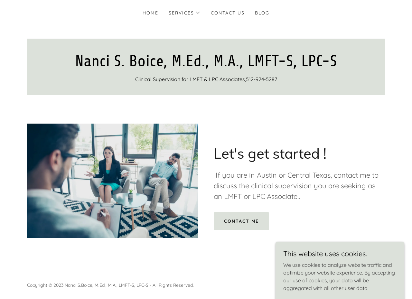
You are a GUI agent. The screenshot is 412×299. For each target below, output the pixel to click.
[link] (206, 64)
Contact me (241, 221)
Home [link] (150, 13)
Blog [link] (262, 13)
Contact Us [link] (228, 13)
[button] (185, 13)
